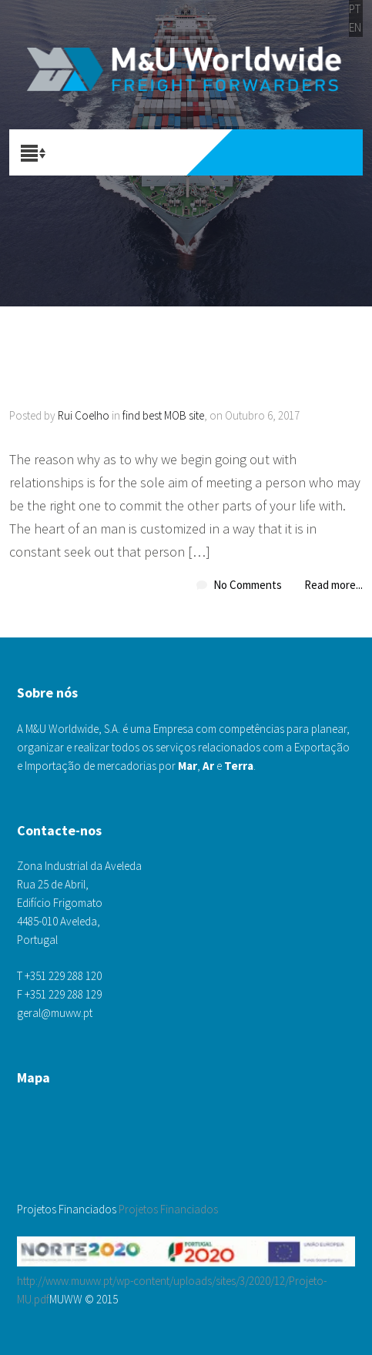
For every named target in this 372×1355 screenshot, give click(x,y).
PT (354, 9)
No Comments (247, 584)
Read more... (333, 584)
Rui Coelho (83, 415)
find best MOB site (163, 415)
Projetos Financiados (168, 1209)
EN (355, 27)
